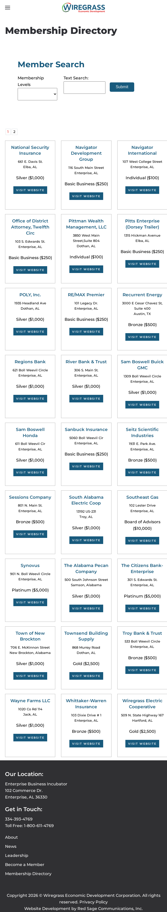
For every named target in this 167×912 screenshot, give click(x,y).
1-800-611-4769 (39, 825)
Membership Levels (31, 81)
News (10, 846)
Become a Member (24, 864)
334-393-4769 (19, 819)
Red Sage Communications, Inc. (110, 908)
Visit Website (30, 190)
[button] (7, 7)
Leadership (16, 855)
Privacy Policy (93, 902)
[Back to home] (83, 7)
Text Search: (76, 78)
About (11, 837)
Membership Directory (28, 873)
